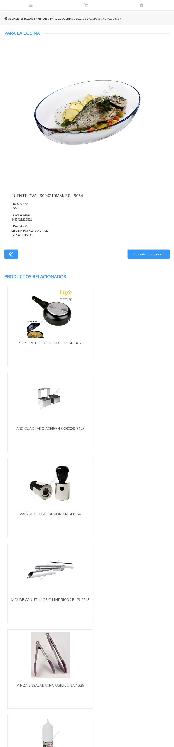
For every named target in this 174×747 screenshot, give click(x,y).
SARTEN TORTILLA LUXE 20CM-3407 (45, 342)
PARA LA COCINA (61, 18)
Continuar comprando (149, 254)
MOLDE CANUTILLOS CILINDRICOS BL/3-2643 (128, 432)
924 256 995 (132, 672)
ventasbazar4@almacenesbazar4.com (144, 685)
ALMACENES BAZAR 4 (19, 18)
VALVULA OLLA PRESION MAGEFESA (45, 429)
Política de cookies (26, 685)
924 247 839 (132, 679)
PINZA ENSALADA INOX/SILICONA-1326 (46, 515)
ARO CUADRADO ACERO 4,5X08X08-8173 (128, 342)
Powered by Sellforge (139, 739)
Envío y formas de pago (30, 665)
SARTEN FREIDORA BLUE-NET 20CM (46, 601)
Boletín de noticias (86, 696)
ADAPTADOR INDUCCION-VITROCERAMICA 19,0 (128, 604)
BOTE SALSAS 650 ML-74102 (128, 515)
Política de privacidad (28, 671)
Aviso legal (21, 678)
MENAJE (42, 18)
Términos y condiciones (30, 658)
